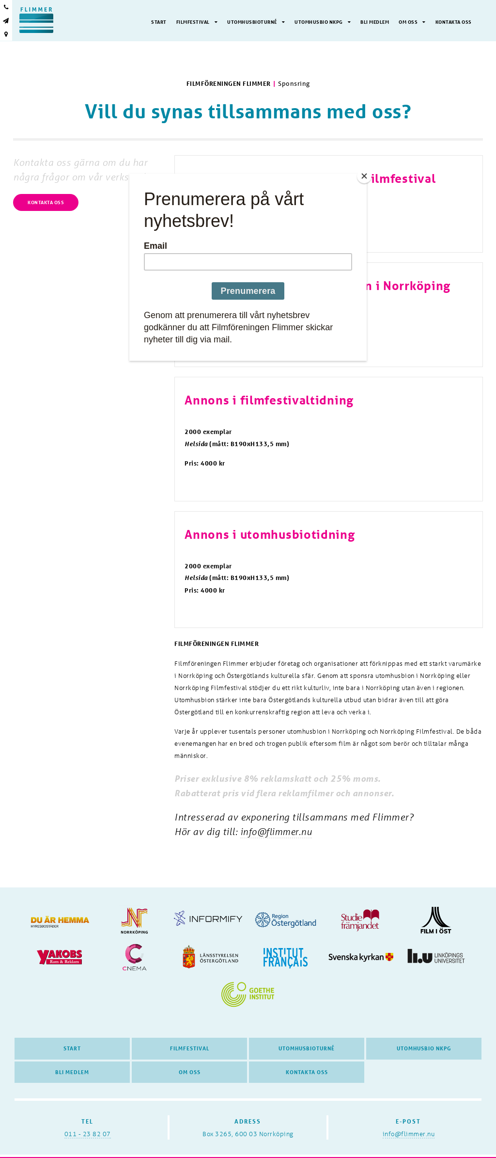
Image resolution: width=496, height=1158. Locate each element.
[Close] (364, 176)
